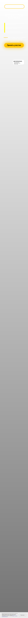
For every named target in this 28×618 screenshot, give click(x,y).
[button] (14, 45)
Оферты (13, 615)
